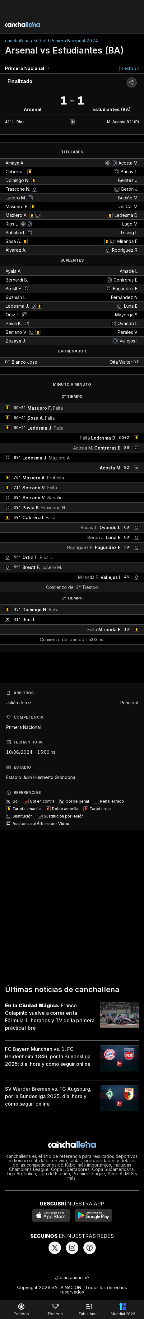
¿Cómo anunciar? (72, 1277)
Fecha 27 (130, 68)
